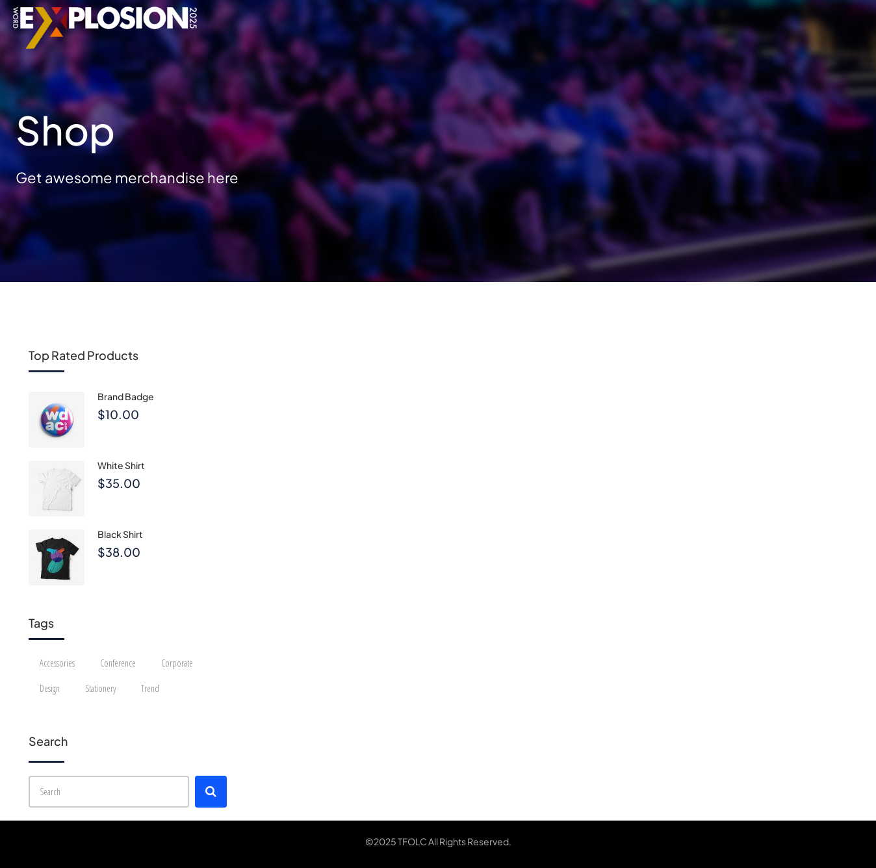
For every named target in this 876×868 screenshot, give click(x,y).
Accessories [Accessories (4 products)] (57, 663)
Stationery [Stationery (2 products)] (100, 688)
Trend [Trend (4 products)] (150, 688)
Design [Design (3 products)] (50, 688)
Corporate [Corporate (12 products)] (177, 663)
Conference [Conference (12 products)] (118, 663)
